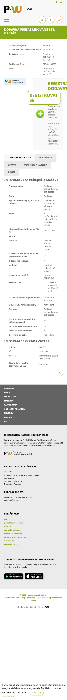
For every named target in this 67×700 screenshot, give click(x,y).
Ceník (7, 392)
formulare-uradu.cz (13, 533)
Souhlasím (36, 692)
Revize (11, 172)
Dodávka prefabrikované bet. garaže (51, 312)
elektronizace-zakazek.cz (15, 537)
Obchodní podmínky (14, 409)
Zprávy (12, 165)
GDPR (33, 600)
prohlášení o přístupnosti (50, 597)
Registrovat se (44, 97)
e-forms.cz (9, 541)
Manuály (9, 401)
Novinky (8, 413)
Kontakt (8, 417)
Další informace (8, 696)
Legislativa (10, 396)
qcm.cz (7, 519)
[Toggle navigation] (6, 19)
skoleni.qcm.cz (11, 544)
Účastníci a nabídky (35, 165)
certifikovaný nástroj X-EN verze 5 (21, 597)
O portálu (9, 388)
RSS (5, 421)
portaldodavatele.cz (13, 523)
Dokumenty (45, 157)
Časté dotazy (10, 405)
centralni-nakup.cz (12, 530)
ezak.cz (7, 526)
